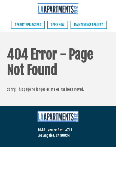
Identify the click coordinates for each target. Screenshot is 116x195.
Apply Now (57, 25)
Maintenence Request (88, 25)
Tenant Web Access (28, 25)
